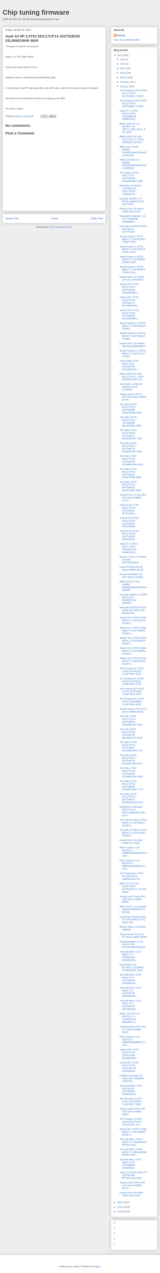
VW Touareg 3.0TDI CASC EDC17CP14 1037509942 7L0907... (133, 103)
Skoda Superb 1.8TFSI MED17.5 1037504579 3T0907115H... (132, 269)
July (122, 59)
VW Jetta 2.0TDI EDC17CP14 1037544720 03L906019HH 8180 (131, 460)
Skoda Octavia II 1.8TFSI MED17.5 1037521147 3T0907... (133, 353)
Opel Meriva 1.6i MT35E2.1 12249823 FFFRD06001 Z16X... (132, 967)
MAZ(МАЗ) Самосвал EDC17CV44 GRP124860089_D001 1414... (133, 811)
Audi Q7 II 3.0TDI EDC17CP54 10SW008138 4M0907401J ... (129, 114)
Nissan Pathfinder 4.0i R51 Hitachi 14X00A (131, 575)
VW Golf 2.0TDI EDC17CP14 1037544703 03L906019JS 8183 (131, 733)
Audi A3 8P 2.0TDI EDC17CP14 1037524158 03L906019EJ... (129, 1053)
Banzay (121, 35)
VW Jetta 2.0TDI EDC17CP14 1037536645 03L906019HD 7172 (131, 785)
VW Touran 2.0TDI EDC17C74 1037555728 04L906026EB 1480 (131, 176)
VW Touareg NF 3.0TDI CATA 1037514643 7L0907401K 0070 (132, 691)
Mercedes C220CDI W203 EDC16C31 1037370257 (133, 229)
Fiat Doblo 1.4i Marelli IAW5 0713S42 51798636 (131, 387)
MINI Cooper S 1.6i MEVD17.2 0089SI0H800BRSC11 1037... (132, 864)
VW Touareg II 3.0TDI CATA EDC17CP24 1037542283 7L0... (131, 1122)
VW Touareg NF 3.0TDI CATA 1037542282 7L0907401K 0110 (132, 671)
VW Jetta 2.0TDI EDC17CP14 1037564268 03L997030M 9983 (131, 408)
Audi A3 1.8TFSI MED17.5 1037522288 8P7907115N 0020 (133, 1175)
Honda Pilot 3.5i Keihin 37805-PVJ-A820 (131, 841)
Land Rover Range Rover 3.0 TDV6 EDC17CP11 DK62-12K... (133, 919)
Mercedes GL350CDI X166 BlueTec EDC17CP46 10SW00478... (131, 189)
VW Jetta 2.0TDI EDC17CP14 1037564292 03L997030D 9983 (130, 473)
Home (54, 218)
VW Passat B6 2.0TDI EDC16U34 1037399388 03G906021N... (131, 1089)
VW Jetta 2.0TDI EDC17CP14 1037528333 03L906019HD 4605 (131, 772)
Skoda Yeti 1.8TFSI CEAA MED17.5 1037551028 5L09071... (133, 661)
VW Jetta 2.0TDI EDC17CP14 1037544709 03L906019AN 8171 (131, 759)
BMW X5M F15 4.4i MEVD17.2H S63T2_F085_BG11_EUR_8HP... (133, 127)
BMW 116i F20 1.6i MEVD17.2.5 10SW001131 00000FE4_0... (129, 1017)
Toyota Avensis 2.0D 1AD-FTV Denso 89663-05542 (133, 1029)
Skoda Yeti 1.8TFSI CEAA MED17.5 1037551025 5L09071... (133, 641)
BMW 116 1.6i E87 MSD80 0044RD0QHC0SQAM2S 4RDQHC (133, 150)
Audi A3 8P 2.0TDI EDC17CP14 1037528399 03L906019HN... (129, 288)
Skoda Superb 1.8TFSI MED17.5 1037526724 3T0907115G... (132, 249)
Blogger (96, 1266)
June (123, 63)
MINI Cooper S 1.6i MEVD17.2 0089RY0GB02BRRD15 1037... (133, 851)
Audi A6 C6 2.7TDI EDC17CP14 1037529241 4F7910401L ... (129, 509)
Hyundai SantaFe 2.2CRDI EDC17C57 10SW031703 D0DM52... (133, 598)
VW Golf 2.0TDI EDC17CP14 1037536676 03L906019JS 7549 (131, 720)
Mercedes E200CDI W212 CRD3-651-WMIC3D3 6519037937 (133, 610)
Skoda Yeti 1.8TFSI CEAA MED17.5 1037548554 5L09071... (133, 630)
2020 (120, 1202)
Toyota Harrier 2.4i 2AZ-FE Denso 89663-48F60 (133, 935)
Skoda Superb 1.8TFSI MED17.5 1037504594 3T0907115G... (132, 259)
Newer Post (12, 218)
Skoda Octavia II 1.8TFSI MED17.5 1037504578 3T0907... (133, 326)
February (125, 82)
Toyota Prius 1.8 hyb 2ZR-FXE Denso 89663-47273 (133, 497)
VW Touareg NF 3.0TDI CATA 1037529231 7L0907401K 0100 (132, 681)
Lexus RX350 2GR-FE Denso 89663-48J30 (131, 568)
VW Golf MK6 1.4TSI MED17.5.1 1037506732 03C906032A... (130, 991)
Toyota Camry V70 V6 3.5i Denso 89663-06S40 (133, 710)
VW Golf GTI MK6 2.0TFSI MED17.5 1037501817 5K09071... (133, 823)
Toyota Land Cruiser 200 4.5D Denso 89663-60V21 (132, 1185)
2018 (120, 1211)
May (122, 68)
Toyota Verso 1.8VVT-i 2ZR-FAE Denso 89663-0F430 (133, 397)
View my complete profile (127, 39)
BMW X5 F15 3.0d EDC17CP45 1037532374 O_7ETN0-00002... (133, 887)
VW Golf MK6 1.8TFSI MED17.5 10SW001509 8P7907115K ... (133, 1152)
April (122, 72)
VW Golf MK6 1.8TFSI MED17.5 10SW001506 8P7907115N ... (133, 1142)
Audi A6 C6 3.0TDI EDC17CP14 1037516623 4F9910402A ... (129, 522)
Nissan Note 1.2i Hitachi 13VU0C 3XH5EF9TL (132, 278)
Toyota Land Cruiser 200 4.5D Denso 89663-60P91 (132, 1111)
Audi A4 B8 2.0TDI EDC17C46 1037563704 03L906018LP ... (129, 365)
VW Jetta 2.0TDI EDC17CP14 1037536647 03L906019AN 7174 (131, 746)
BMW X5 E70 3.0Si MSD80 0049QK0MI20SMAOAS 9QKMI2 (133, 585)
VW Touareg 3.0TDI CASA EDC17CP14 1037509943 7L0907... (133, 93)
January (124, 86)
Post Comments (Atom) (61, 227)
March (123, 77)
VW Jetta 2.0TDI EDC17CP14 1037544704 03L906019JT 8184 (131, 447)
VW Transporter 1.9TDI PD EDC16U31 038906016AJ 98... (132, 876)
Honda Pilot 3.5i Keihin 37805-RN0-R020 (131, 1194)
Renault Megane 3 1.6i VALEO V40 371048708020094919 (132, 944)
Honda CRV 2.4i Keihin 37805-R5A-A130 (132, 210)
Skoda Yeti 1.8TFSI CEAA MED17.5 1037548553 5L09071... (133, 651)
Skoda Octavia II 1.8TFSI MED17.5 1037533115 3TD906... (133, 336)
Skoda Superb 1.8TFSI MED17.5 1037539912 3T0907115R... (132, 239)
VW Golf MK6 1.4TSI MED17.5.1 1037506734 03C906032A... (130, 1004)
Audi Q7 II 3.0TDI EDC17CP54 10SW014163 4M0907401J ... (129, 547)
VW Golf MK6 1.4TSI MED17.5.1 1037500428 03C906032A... (130, 955)
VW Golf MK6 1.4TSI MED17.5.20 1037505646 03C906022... (130, 1163)
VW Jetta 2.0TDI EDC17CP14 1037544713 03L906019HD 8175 (131, 798)
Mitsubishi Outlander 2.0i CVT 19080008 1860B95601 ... (132, 219)
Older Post (97, 218)
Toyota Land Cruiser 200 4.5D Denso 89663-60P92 (132, 899)
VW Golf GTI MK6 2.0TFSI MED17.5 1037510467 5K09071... (133, 833)
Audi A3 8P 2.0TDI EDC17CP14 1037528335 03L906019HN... (129, 314)
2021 (120, 55)
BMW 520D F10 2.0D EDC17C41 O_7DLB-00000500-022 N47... (132, 139)
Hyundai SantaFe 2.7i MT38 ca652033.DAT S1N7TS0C (132, 201)
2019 (120, 1207)
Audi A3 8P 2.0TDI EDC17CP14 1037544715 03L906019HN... (129, 301)
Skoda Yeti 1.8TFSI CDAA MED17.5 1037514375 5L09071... (133, 620)
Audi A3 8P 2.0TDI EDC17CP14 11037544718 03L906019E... (129, 1066)
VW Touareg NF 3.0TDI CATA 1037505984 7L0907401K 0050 (132, 701)
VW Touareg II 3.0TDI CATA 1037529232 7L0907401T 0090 (131, 1101)
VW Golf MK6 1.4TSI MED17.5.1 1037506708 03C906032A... (130, 978)
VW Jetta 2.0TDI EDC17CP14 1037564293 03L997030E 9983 (130, 486)
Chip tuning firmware (36, 12)
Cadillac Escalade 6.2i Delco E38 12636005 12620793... (132, 1078)
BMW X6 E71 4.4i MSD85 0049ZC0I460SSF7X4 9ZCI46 (133, 909)
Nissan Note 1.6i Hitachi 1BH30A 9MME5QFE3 (132, 345)
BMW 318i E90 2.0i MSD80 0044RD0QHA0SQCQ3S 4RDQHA (133, 163)
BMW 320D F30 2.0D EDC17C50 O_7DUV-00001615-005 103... (132, 377)
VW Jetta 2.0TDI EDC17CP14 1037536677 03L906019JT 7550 (131, 434)
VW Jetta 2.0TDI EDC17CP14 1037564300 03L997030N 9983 (130, 421)
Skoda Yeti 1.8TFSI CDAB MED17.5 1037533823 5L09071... (133, 1132)
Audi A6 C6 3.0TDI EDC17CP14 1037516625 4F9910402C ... (129, 535)
